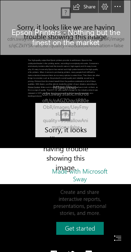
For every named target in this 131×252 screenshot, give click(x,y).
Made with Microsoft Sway (80, 175)
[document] (65, 126)
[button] (84, 6)
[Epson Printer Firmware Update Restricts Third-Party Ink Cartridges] (65, 27)
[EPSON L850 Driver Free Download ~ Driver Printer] (65, 120)
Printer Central (34, 87)
